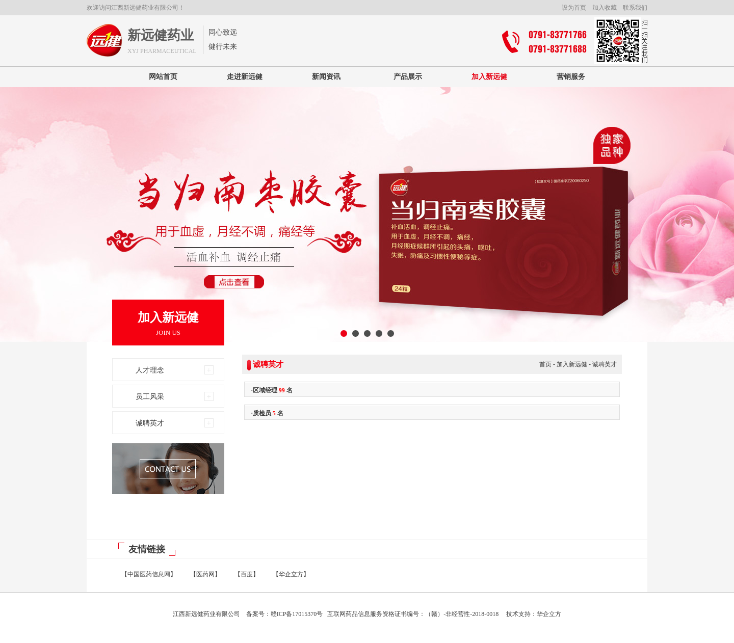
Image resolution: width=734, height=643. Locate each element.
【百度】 (246, 574)
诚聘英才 (150, 423)
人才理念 (150, 370)
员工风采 (150, 396)
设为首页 (574, 7)
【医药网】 (205, 574)
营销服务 (571, 77)
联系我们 (635, 7)
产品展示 (408, 77)
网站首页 (163, 77)
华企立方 (549, 614)
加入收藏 (604, 7)
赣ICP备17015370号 (297, 614)
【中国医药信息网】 (148, 574)
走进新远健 (245, 77)
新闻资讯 (326, 77)
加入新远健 (489, 77)
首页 (545, 364)
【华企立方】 (291, 574)
